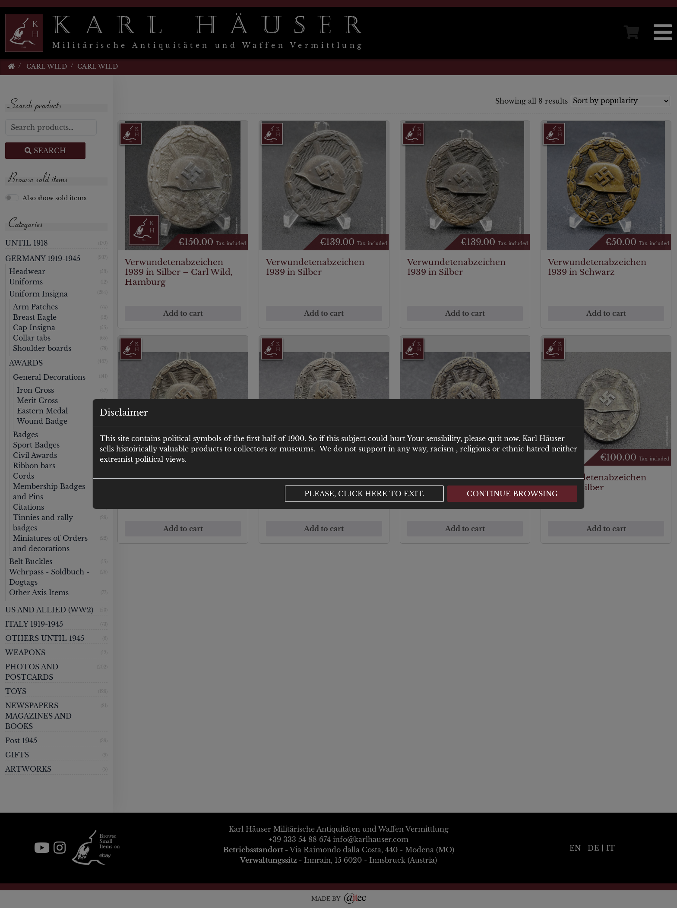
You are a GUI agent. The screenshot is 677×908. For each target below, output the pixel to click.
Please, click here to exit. (364, 493)
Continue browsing (512, 493)
